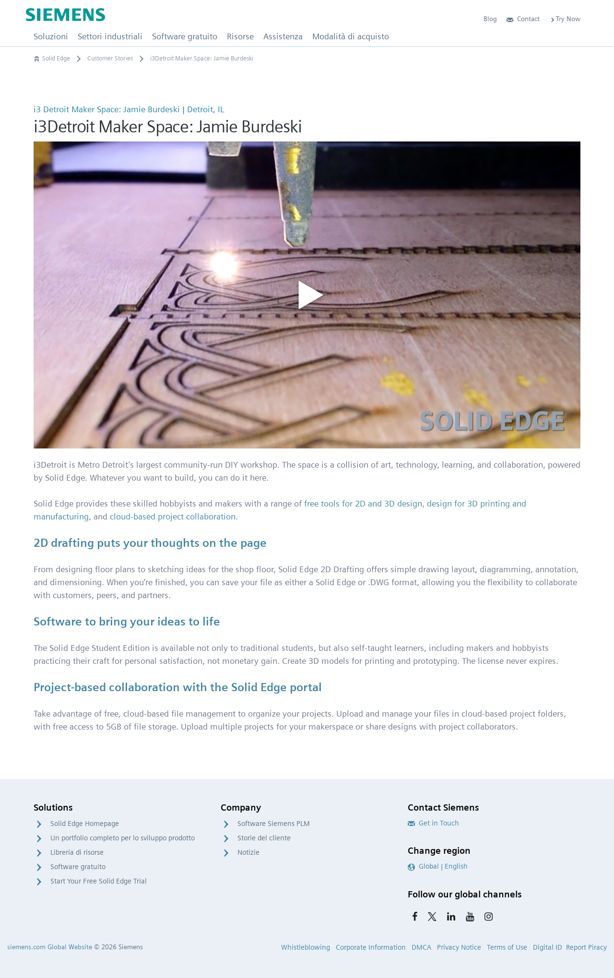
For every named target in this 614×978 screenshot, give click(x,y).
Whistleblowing (305, 947)
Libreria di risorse (77, 852)
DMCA (421, 947)
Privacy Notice (459, 947)
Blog (490, 19)
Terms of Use (507, 947)
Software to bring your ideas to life (127, 621)
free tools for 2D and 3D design (363, 503)
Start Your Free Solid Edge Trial (98, 881)
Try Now (564, 19)
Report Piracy (586, 947)
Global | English (438, 866)
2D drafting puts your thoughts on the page (150, 543)
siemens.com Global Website (49, 947)
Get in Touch (433, 823)
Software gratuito (78, 866)
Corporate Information (371, 947)
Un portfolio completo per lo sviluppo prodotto (122, 838)
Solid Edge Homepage (84, 823)
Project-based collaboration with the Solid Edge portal (178, 687)
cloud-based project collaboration (173, 516)
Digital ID (547, 947)
